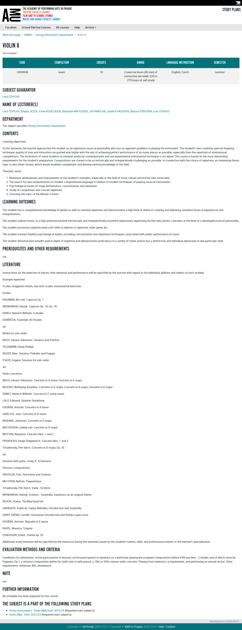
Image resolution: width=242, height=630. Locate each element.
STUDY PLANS (231, 9)
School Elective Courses (36, 27)
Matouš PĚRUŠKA (141, 111)
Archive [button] (89, 27)
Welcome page (11, 35)
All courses (62, 27)
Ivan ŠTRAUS (161, 111)
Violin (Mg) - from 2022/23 (25, 614)
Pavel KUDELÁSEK (50, 111)
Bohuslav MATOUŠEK (75, 111)
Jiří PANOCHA (97, 111)
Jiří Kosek (88, 626)
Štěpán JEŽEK (29, 111)
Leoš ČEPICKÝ (11, 97)
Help (77, 27)
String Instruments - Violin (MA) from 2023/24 (36, 610)
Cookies (170, 626)
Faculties (10, 27)
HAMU (28, 35)
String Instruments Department (54, 35)
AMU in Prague (134, 626)
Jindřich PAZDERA (118, 111)
